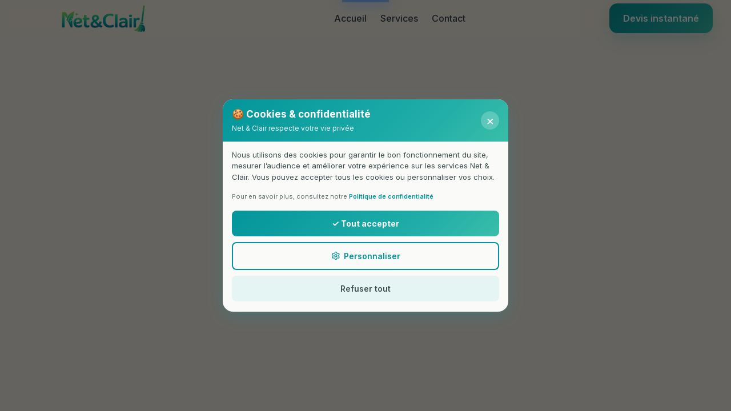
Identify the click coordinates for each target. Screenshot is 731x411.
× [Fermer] (490, 120)
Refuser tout (365, 288)
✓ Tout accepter (365, 223)
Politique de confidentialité (391, 196)
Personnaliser (365, 256)
